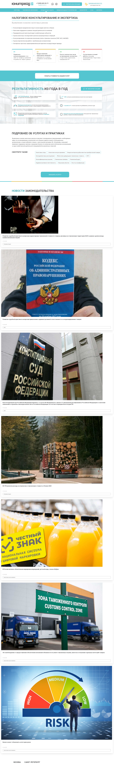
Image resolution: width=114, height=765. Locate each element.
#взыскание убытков (63, 162)
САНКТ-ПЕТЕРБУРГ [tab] (32, 762)
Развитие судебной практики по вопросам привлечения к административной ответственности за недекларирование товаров (42, 319)
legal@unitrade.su (42, 5)
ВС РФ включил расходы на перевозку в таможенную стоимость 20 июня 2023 (27, 486)
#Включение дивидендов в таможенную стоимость (70, 156)
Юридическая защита (47, 10)
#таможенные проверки (61, 159)
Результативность (28, 89)
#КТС (87, 156)
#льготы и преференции (77, 162)
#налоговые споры (41, 152)
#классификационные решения (44, 159)
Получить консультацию (73, 4)
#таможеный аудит (75, 159)
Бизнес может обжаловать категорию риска (17, 742)
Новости (18, 190)
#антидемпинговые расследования (45, 156)
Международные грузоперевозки (67, 10)
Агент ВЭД (17, 10)
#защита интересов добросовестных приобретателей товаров (83, 152)
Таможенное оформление (30, 10)
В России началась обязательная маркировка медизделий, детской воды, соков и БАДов (31, 569)
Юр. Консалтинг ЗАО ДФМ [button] (93, 88)
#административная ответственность (46, 162)
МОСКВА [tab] (17, 762)
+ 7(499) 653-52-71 (42, 3)
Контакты (99, 10)
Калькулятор (83, 10)
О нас (91, 10)
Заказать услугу (55, 174)
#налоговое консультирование (56, 152)
